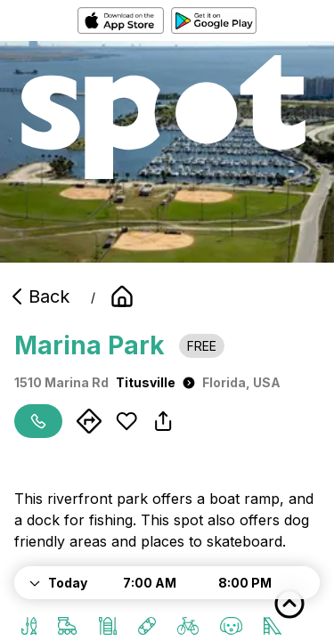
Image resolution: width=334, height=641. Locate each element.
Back (38, 296)
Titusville (155, 382)
